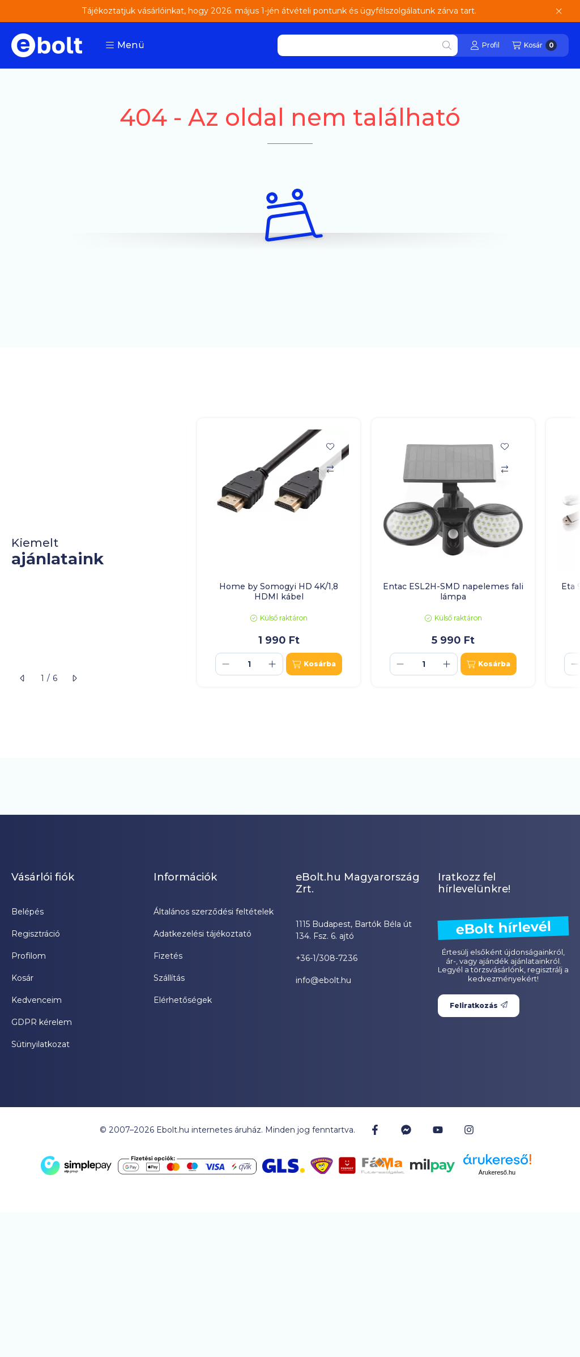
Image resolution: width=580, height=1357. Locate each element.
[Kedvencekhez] (330, 446)
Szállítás (169, 978)
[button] (124, 45)
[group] (383, 552)
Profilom (28, 956)
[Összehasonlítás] (330, 469)
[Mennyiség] (249, 664)
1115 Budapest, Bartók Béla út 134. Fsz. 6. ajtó (354, 930)
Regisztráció (35, 934)
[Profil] (485, 45)
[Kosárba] (314, 664)
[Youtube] (438, 1129)
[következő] (74, 678)
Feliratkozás (479, 1005)
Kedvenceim (36, 1000)
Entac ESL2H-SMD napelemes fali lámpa (453, 591)
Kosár (22, 978)
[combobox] (367, 45)
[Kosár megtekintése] (534, 45)
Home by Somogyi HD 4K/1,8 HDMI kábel (278, 591)
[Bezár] (559, 11)
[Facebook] (375, 1129)
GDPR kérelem (41, 1022)
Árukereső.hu (497, 1172)
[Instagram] (469, 1129)
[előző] (22, 678)
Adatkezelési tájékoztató (202, 934)
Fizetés (167, 956)
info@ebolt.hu (323, 980)
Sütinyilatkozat (40, 1044)
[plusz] (272, 664)
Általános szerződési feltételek (213, 912)
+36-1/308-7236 (326, 958)
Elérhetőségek (182, 1000)
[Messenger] (406, 1129)
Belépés (27, 912)
